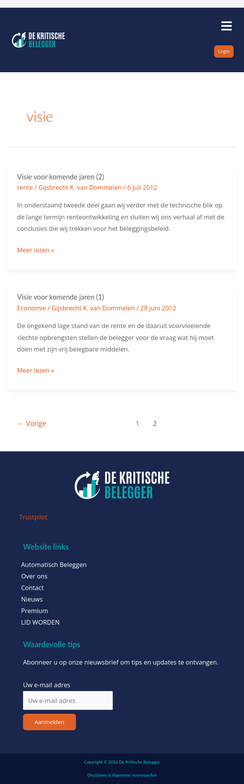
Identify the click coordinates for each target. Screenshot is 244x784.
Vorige (32, 423)
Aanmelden (49, 722)
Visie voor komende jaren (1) (60, 297)
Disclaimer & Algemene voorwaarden (122, 774)
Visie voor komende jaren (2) (60, 176)
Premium (34, 611)
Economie (31, 307)
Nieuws (32, 599)
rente (25, 187)
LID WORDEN (40, 622)
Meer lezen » (35, 249)
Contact (32, 588)
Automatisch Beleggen (54, 565)
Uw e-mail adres (46, 684)
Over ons (34, 576)
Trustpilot (33, 516)
